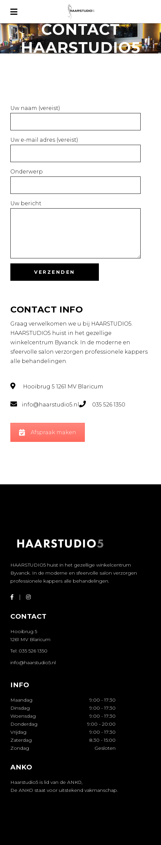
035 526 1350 (33, 651)
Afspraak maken (47, 432)
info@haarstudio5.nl (33, 662)
